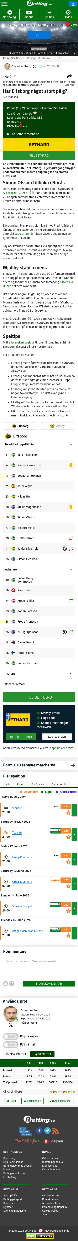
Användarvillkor (51, 1203)
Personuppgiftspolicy (54, 1206)
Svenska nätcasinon (15, 1210)
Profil (11, 1100)
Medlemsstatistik (16, 1054)
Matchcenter (39, 49)
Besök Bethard (21, 737)
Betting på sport (12, 1199)
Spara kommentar (49, 983)
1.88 (39, 35)
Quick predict (59, 784)
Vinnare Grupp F (22, 906)
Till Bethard (39, 155)
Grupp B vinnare (22, 857)
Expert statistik (42, 1054)
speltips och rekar (63, 748)
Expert (21, 784)
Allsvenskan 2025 (14, 192)
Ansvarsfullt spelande (53, 1230)
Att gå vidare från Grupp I (27, 931)
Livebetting (9, 1177)
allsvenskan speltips (22, 342)
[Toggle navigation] (5, 4)
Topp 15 (17, 832)
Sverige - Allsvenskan (57, 53)
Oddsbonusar (50, 1158)
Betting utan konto (14, 1173)
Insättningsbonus (52, 1161)
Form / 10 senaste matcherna (29, 765)
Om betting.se (50, 1195)
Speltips (16, 58)
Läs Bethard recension (24, 134)
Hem (6, 58)
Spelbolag (9, 1158)
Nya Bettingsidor (13, 1161)
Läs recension (57, 736)
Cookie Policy (50, 1210)
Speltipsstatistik (60, 1100)
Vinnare (17, 808)
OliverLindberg (12, 1091)
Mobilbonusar (50, 1165)
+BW (74, 25)
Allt (8, 784)
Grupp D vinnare (22, 881)
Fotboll (41, 53)
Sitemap (47, 1214)
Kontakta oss (50, 1199)
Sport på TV (10, 1195)
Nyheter (7, 1206)
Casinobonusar (51, 1169)
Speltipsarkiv (32, 1100)
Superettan (21, 233)
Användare (38, 784)
